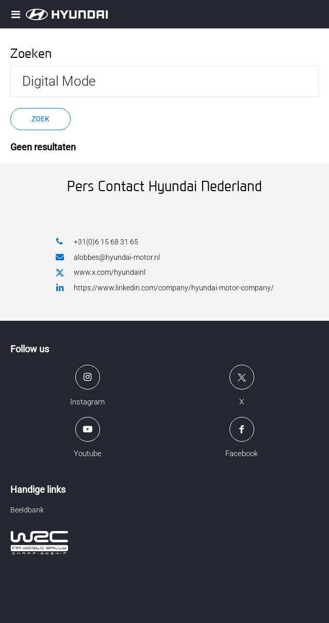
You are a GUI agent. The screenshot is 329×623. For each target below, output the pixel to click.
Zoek (40, 119)
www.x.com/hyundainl (100, 273)
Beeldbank (27, 510)
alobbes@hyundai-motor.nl (108, 257)
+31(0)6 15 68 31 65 (97, 241)
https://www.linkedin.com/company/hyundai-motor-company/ (165, 287)
